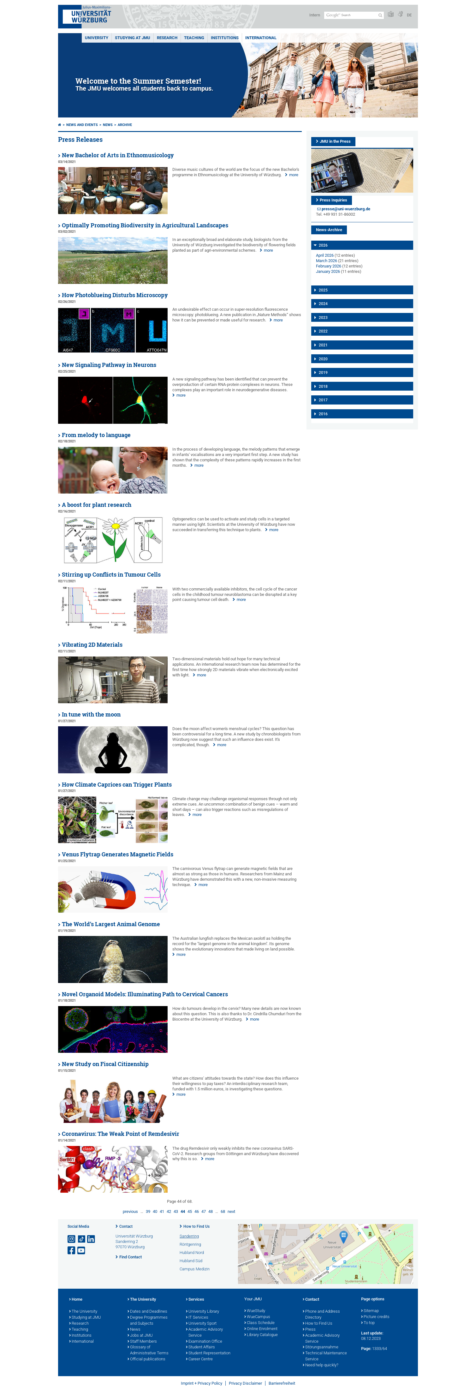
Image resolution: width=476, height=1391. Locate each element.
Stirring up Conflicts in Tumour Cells (111, 574)
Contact (126, 1226)
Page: (366, 1348)
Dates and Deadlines (147, 1312)
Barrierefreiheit (282, 1383)
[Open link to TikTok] (81, 1239)
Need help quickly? (320, 1365)
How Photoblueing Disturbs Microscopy (115, 295)
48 (210, 1211)
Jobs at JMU (140, 1336)
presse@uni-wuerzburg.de (346, 209)
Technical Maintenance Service (325, 1356)
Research (79, 1324)
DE (409, 15)
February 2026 (328, 266)
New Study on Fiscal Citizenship (105, 1064)
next (231, 1211)
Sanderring (189, 1236)
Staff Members (142, 1342)
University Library (202, 1312)
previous (130, 1211)
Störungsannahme (320, 1347)
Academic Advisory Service (204, 1333)
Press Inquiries (333, 200)
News (108, 125)
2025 (323, 290)
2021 (323, 345)
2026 (323, 245)
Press (309, 1330)
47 (203, 1211)
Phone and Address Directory (321, 1315)
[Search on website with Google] (354, 15)
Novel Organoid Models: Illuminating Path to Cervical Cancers (145, 994)
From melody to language (96, 435)
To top (368, 1323)
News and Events (82, 125)
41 (162, 1211)
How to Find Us (196, 1226)
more (293, 174)
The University (83, 1312)
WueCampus (257, 1317)
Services (195, 1300)
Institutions (80, 1336)
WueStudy (254, 1311)
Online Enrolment (260, 1329)
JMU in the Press (335, 141)
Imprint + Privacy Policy (201, 1383)
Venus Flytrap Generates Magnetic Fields (117, 854)
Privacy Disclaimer (245, 1383)
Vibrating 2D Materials (92, 644)
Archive (125, 125)
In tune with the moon (91, 714)
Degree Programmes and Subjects (148, 1321)
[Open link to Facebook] (72, 1250)
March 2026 (326, 260)
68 (223, 1211)
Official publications (146, 1359)
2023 (323, 317)
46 (196, 1211)
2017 (323, 400)
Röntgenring (190, 1244)
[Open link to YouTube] (81, 1250)
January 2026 (328, 271)
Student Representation (208, 1353)
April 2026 (325, 255)
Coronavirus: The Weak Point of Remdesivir (120, 1133)
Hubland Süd (191, 1260)
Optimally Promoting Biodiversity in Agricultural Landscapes (145, 225)
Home (75, 1300)
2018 (323, 386)
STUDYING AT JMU (132, 37)
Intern (314, 15)
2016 (323, 414)
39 (148, 1211)
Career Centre (199, 1359)
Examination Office (204, 1342)
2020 (323, 359)
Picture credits (375, 1317)
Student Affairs (200, 1347)
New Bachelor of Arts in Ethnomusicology (118, 155)
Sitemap (370, 1311)
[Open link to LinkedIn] (91, 1239)
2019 (323, 372)
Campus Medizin (195, 1269)
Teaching (194, 37)
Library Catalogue (261, 1335)
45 (189, 1211)
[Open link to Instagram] (72, 1239)
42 (169, 1211)
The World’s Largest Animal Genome (111, 924)
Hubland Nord (192, 1252)
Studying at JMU (85, 1318)
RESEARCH (167, 37)
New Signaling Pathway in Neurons (109, 365)
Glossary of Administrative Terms (148, 1350)
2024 (323, 304)
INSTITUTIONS (225, 37)
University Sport (201, 1324)
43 (176, 1211)
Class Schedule (259, 1323)
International (261, 37)
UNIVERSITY (96, 37)
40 (155, 1211)
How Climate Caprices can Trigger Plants (117, 784)
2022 (323, 331)
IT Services (197, 1318)
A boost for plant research (96, 504)
